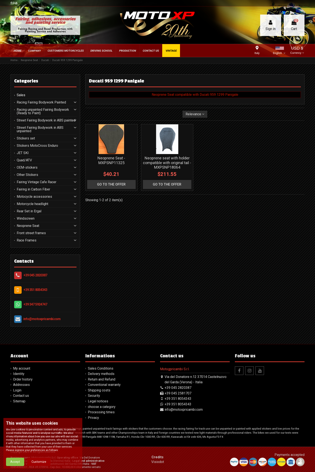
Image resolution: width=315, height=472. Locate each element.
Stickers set (26, 138)
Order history (23, 379)
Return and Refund (101, 379)
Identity (18, 374)
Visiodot (157, 462)
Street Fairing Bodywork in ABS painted (46, 120)
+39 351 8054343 (35, 290)
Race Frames (26, 240)
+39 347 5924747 (35, 304)
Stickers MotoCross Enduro (37, 145)
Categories (26, 81)
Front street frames (31, 233)
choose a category (102, 407)
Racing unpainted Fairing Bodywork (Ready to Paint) (43, 111)
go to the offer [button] (111, 184)
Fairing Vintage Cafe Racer (36, 182)
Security (94, 396)
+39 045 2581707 (178, 393)
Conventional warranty (104, 385)
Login (17, 390)
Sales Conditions (100, 368)
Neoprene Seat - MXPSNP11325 (111, 160)
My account (21, 368)
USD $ (297, 50)
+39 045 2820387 (35, 275)
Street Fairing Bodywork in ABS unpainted (40, 129)
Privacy (93, 418)
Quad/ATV (24, 160)
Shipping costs (99, 390)
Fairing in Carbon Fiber (33, 189)
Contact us (21, 396)
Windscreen (25, 218)
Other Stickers (27, 175)
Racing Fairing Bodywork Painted (41, 102)
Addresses (21, 385)
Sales (21, 95)
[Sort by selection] (195, 114)
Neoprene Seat (28, 226)
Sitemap (19, 401)
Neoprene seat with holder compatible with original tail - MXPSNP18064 (167, 162)
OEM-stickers (27, 167)
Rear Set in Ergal (29, 211)
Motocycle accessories (34, 196)
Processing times (101, 412)
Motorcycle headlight (32, 204)
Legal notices (98, 401)
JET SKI (23, 153)
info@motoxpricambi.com (41, 319)
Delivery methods (101, 374)
